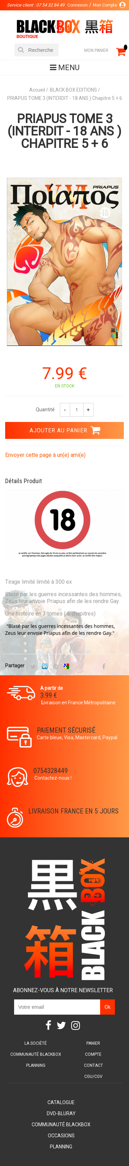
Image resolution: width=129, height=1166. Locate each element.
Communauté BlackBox (35, 1054)
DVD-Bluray (61, 1113)
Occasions (61, 1135)
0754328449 (50, 771)
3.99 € (48, 695)
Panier (93, 1043)
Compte (93, 1054)
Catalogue (61, 1102)
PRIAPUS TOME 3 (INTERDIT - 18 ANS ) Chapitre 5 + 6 (64, 131)
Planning (35, 1065)
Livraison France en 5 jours (73, 811)
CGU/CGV (93, 1076)
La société (35, 1043)
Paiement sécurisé (66, 730)
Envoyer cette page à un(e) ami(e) (45, 455)
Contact (93, 1065)
